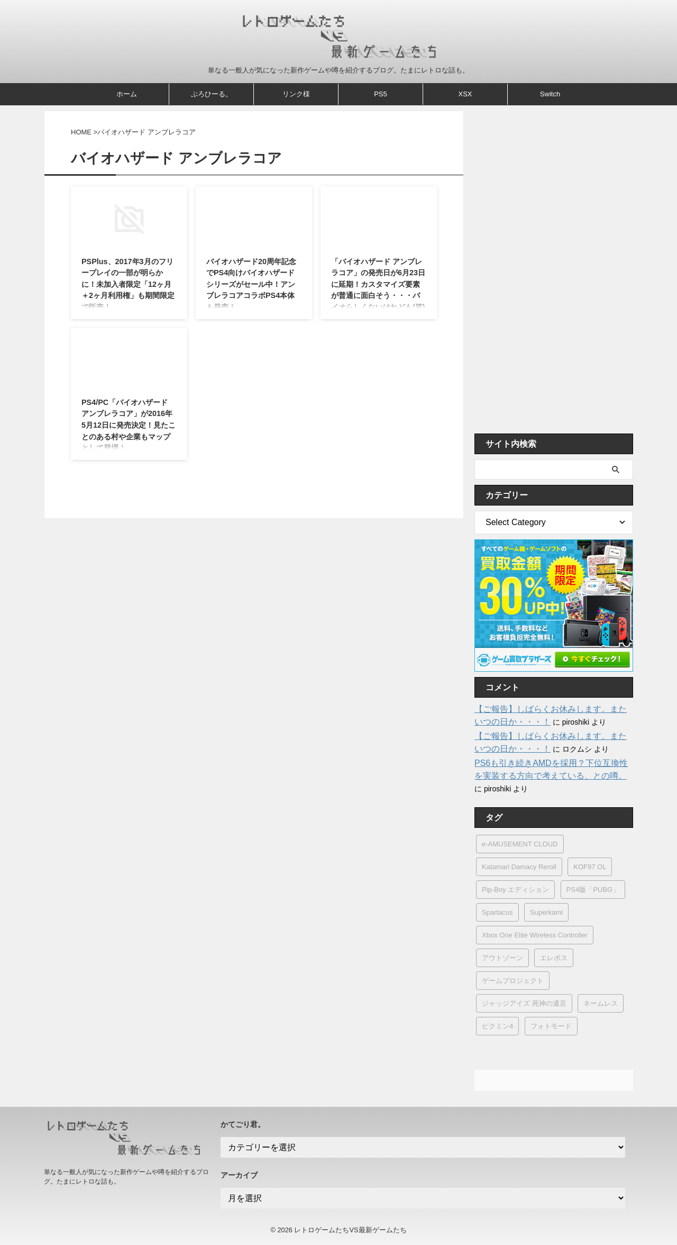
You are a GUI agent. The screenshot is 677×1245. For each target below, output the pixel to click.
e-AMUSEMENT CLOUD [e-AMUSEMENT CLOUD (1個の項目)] (520, 844)
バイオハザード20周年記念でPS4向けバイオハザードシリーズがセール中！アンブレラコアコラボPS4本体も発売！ (251, 284)
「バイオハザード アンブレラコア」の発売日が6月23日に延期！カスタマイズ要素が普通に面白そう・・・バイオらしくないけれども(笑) (378, 284)
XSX (465, 94)
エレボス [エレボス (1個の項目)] (554, 958)
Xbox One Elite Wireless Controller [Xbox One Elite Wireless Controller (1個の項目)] (535, 935)
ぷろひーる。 (211, 94)
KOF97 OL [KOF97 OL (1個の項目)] (589, 867)
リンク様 (296, 94)
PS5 (380, 94)
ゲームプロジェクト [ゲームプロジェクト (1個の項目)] (513, 981)
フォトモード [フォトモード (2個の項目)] (551, 1026)
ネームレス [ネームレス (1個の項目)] (600, 1003)
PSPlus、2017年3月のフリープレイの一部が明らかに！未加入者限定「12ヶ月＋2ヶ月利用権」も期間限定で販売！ (128, 284)
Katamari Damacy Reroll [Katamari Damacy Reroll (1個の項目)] (519, 867)
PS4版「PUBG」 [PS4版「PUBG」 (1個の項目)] (592, 890)
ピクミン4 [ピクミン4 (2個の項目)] (497, 1026)
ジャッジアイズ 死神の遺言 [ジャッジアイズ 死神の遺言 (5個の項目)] (524, 1003)
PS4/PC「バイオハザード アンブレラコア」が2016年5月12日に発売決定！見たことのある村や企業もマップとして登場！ (128, 425)
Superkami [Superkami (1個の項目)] (546, 912)
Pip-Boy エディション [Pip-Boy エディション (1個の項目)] (515, 890)
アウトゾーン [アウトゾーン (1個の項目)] (502, 958)
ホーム (126, 94)
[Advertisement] (553, 269)
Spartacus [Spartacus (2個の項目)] (497, 912)
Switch (550, 94)
